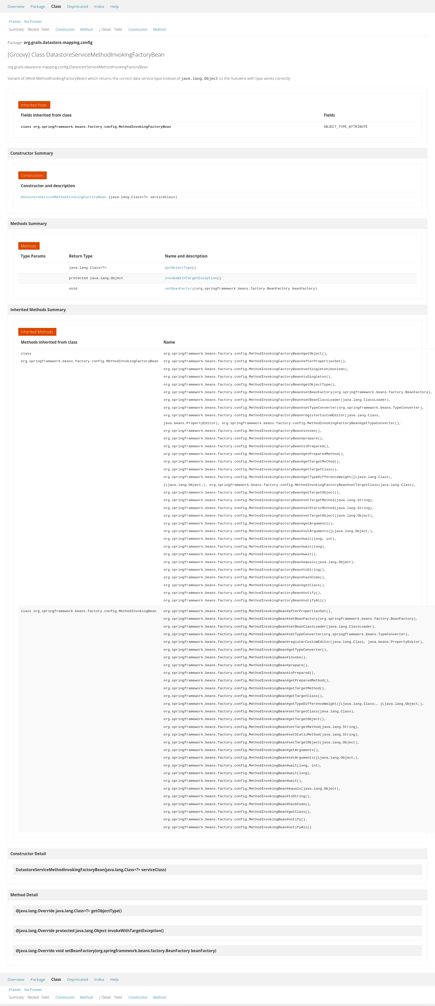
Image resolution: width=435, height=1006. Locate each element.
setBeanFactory (179, 288)
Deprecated (77, 6)
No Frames (33, 21)
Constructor (65, 29)
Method (86, 29)
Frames (15, 21)
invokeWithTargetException (191, 277)
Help (114, 6)
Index (99, 6)
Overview (16, 6)
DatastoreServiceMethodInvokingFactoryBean (63, 196)
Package (37, 6)
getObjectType (178, 267)
